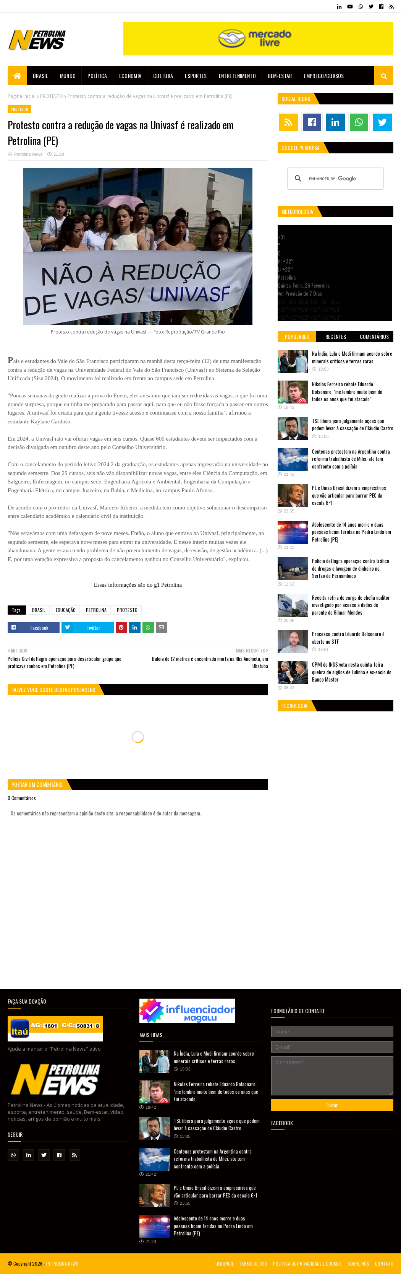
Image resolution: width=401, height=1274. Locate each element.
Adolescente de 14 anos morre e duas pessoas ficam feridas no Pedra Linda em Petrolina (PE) (351, 532)
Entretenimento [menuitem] (237, 76)
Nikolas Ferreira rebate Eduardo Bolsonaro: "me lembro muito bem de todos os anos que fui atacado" (347, 391)
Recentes (335, 336)
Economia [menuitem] (130, 76)
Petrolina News (28, 154)
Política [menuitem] (97, 76)
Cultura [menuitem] (163, 76)
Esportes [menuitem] (196, 76)
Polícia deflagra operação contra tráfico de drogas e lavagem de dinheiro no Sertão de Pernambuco (350, 568)
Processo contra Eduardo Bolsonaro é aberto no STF (348, 637)
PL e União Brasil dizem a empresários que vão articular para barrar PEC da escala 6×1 (349, 495)
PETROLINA (96, 610)
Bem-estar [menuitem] (280, 76)
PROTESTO (51, 96)
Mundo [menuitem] (68, 76)
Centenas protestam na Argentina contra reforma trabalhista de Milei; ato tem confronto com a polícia (351, 458)
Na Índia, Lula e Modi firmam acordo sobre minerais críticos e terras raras (352, 357)
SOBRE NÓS (358, 1263)
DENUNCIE (224, 1263)
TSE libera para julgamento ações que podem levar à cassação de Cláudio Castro (352, 424)
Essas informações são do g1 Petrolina (138, 585)
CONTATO (384, 1263)
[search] (334, 178)
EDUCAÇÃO (66, 610)
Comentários (374, 336)
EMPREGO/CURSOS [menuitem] (324, 76)
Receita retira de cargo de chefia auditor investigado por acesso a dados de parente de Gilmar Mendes (351, 605)
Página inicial (22, 96)
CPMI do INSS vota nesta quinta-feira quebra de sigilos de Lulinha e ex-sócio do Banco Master (351, 672)
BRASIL (38, 610)
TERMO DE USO (253, 1263)
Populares (297, 336)
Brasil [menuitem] (40, 76)
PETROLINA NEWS (62, 1263)
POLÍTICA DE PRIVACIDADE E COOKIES (307, 1263)
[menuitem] (17, 75)
